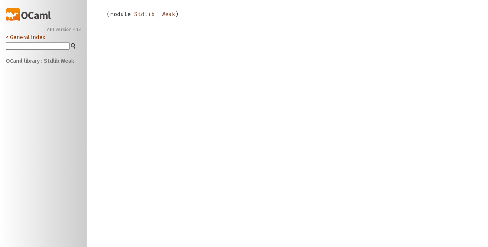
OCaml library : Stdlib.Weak (40, 61)
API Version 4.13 (64, 29)
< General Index (25, 37)
